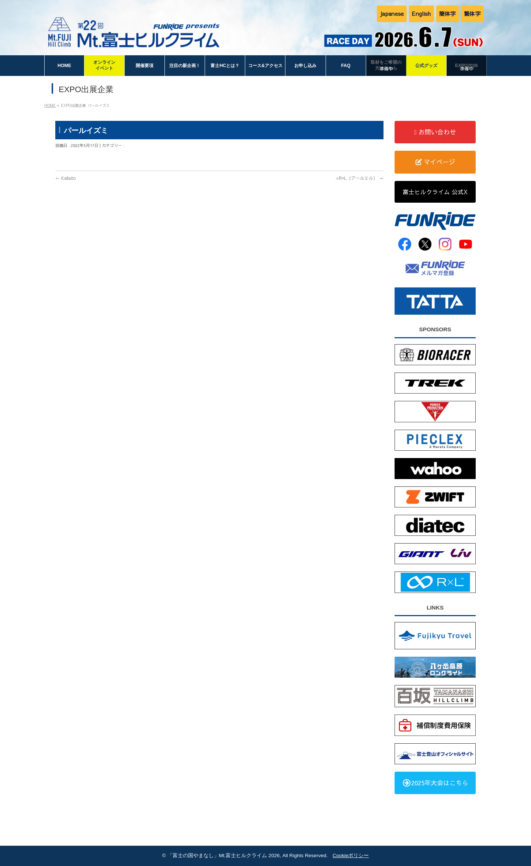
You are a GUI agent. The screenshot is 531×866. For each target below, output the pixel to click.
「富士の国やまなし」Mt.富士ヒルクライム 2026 (223, 855)
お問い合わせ (435, 132)
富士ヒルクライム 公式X (435, 192)
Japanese (392, 13)
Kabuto (65, 178)
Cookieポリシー (351, 855)
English (421, 13)
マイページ (435, 161)
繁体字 (472, 13)
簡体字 (447, 13)
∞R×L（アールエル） (360, 178)
